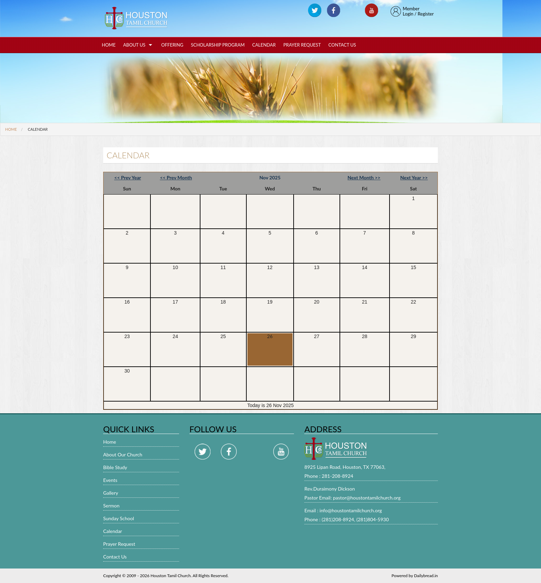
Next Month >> (363, 177)
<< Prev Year (127, 177)
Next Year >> (414, 177)
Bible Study (115, 467)
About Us (134, 45)
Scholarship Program (218, 45)
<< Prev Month (176, 177)
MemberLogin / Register (412, 11)
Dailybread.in (426, 575)
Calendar (264, 45)
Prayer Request (302, 45)
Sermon (111, 505)
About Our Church (122, 454)
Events (110, 480)
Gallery (110, 493)
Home (109, 45)
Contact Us (342, 45)
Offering (172, 45)
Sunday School (118, 518)
